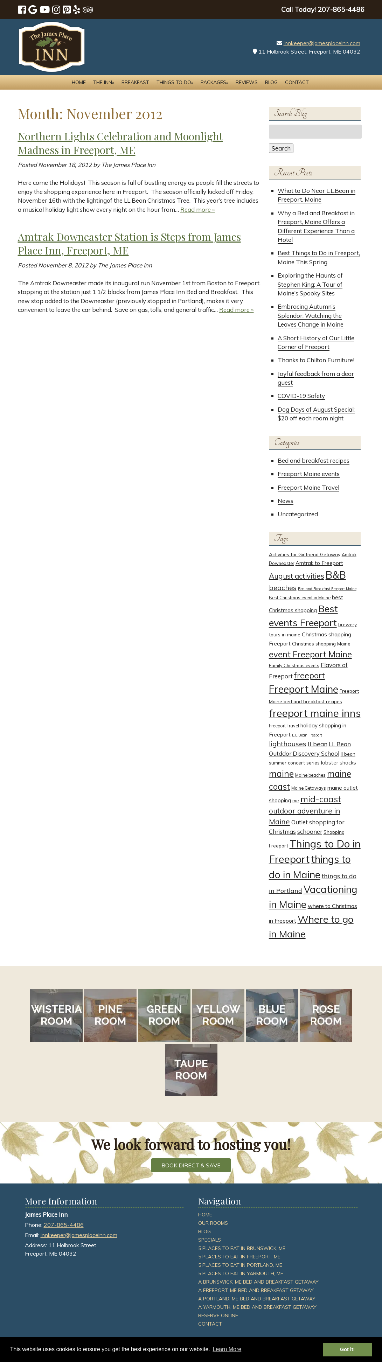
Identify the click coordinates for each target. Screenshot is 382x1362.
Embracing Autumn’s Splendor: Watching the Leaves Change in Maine (310, 315)
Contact (297, 82)
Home (79, 82)
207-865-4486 (64, 1224)
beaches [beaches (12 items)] (283, 587)
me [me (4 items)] (295, 800)
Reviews (247, 82)
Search (281, 148)
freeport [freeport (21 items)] (309, 675)
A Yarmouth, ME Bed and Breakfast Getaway (257, 1307)
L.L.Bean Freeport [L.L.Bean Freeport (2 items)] (307, 735)
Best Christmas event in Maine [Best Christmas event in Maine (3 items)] (300, 597)
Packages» (214, 82)
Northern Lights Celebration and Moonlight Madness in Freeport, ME (120, 143)
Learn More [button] (227, 1349)
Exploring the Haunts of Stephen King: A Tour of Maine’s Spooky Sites (310, 284)
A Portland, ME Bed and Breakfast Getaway (256, 1298)
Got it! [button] (347, 1349)
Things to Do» (175, 82)
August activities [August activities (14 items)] (296, 575)
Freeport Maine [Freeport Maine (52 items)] (303, 689)
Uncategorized (298, 514)
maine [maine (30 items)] (281, 773)
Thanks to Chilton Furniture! (316, 360)
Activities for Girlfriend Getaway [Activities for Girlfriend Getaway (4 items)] (304, 554)
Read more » (197, 209)
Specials (209, 1240)
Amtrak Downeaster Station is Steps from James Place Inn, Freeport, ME (129, 243)
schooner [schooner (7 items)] (309, 831)
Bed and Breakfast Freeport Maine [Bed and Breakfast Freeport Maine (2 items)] (327, 588)
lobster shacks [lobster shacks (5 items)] (338, 762)
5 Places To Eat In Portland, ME (240, 1265)
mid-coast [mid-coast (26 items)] (320, 799)
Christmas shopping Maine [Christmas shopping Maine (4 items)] (321, 644)
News (285, 500)
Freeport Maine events (309, 473)
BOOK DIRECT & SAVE (191, 1165)
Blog (271, 82)
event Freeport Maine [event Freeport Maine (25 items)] (310, 654)
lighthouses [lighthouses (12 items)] (287, 743)
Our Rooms (213, 1223)
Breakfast (135, 82)
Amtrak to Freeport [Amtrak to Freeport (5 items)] (319, 563)
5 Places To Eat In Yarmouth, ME (240, 1273)
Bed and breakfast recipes (313, 460)
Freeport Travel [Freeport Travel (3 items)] (284, 725)
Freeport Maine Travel (308, 487)
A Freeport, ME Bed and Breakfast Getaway (256, 1290)
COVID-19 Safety (301, 395)
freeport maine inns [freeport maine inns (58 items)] (315, 713)
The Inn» (103, 82)
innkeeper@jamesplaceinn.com (322, 43)
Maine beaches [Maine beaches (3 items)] (310, 775)
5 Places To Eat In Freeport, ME (239, 1256)
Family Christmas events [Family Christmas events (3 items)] (294, 665)
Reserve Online (218, 1315)
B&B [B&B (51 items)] (336, 574)
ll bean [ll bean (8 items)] (317, 744)
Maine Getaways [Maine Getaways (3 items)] (308, 788)
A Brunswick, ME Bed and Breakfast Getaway (258, 1282)
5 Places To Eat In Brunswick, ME (241, 1248)
